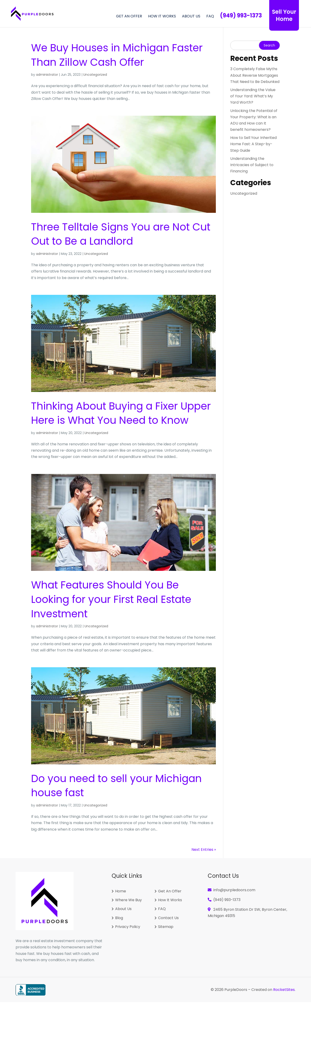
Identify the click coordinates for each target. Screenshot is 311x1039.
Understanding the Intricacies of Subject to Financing (251, 165)
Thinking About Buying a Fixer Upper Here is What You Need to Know (121, 413)
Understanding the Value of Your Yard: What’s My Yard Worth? (252, 96)
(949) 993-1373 (226, 899)
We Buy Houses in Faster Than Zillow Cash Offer (117, 55)
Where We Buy (128, 900)
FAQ (210, 17)
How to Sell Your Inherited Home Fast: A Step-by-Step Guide (253, 144)
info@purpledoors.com (234, 890)
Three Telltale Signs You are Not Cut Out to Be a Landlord (120, 234)
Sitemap (165, 926)
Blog (119, 918)
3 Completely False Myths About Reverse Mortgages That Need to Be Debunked (254, 75)
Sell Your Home (284, 15)
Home (120, 891)
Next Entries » (203, 849)
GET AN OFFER (129, 17)
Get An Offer (169, 891)
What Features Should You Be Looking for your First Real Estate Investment (111, 599)
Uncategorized (95, 74)
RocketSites (284, 989)
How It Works (162, 17)
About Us (191, 17)
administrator (47, 74)
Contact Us (168, 918)
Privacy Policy (127, 926)
